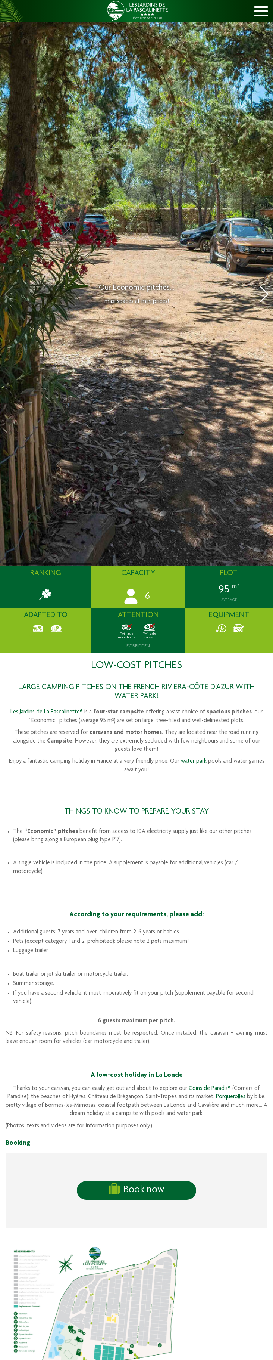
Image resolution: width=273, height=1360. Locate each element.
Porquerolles (230, 1097)
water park (194, 762)
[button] (264, 294)
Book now (136, 1189)
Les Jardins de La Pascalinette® (46, 712)
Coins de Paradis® (210, 1089)
